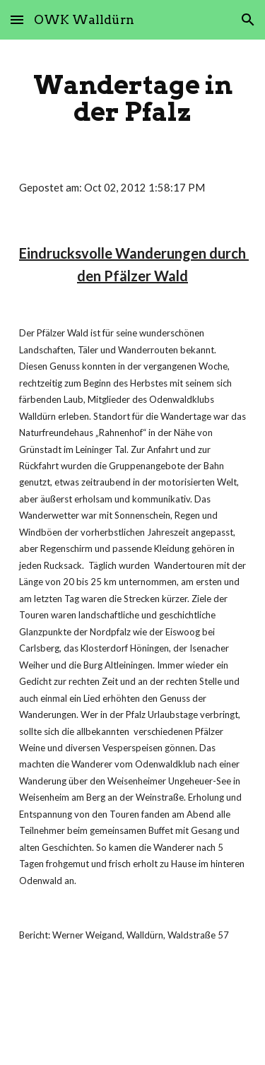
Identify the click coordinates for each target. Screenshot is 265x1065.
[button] (17, 19)
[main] (132, 98)
